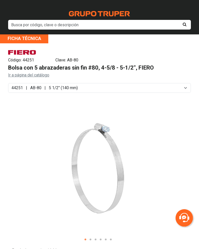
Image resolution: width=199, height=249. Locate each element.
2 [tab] (90, 239)
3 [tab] (95, 239)
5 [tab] (105, 239)
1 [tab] (85, 239)
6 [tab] (110, 239)
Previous (27, 171)
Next (168, 171)
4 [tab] (100, 239)
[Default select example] (99, 88)
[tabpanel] (98, 167)
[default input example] (99, 25)
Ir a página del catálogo (28, 75)
